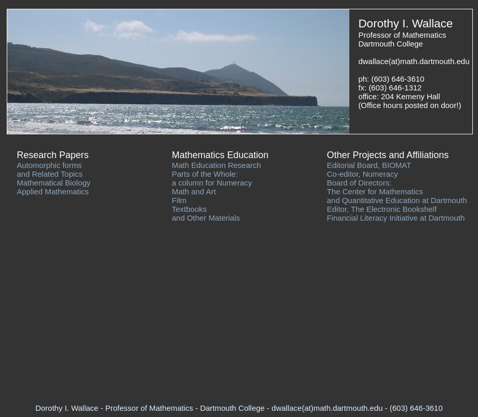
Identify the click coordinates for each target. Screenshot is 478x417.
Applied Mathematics (53, 191)
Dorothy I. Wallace (405, 23)
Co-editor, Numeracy (362, 173)
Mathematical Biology (54, 182)
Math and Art (194, 191)
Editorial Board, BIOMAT (369, 165)
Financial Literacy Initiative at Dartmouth (396, 217)
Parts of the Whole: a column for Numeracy (212, 178)
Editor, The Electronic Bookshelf (382, 209)
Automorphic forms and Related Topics (50, 169)
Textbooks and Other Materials (206, 213)
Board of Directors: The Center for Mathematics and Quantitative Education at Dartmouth (397, 191)
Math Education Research (216, 165)
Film (179, 200)
